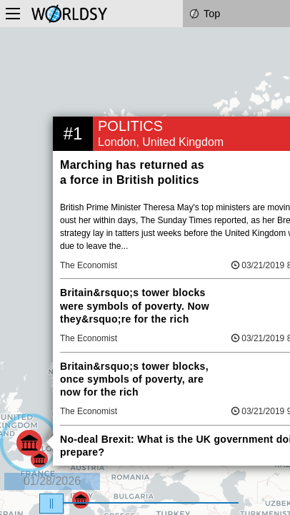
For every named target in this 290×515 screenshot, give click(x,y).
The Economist (88, 265)
